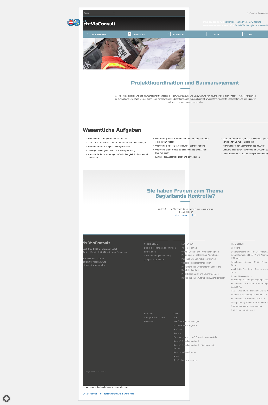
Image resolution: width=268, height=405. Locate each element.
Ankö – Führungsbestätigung (157, 256)
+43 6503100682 (95, 258)
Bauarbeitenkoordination (184, 352)
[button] (6, 398)
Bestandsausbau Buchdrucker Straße (248, 298)
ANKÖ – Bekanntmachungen (186, 321)
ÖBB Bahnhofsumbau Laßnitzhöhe (246, 306)
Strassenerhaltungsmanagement (196, 263)
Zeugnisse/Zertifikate (154, 259)
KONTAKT (148, 313)
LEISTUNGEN (187, 244)
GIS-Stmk (177, 329)
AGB (175, 317)
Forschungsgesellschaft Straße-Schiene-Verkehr (195, 337)
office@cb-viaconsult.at (258, 13)
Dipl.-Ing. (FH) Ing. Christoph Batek (160, 248)
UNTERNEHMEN (151, 244)
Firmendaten (150, 252)
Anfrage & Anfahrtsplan (154, 317)
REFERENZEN (237, 244)
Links (175, 313)
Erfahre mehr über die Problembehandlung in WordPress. (108, 394)
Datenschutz (150, 321)
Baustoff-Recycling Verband (186, 341)
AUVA (176, 356)
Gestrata (177, 333)
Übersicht (235, 248)
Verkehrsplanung (189, 248)
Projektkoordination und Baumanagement (200, 274)
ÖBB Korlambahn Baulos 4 (243, 310)
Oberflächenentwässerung (185, 360)
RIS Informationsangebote (185, 325)
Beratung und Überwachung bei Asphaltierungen (203, 278)
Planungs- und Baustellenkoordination (198, 259)
